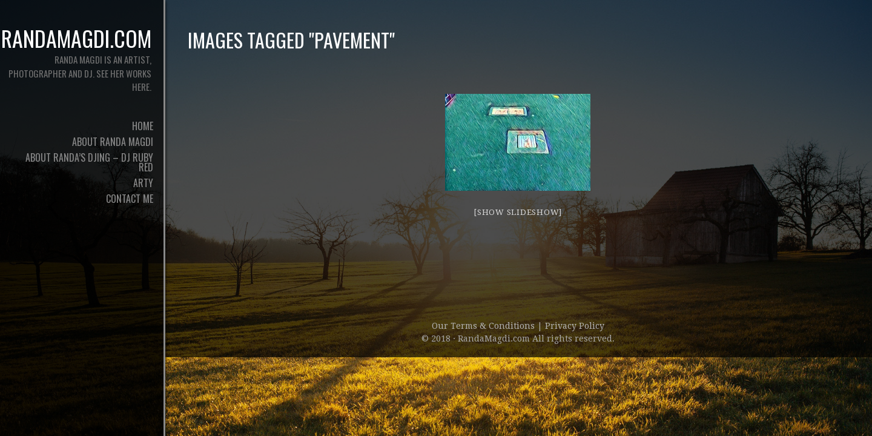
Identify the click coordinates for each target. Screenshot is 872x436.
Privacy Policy (574, 326)
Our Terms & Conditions (484, 326)
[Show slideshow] (518, 212)
